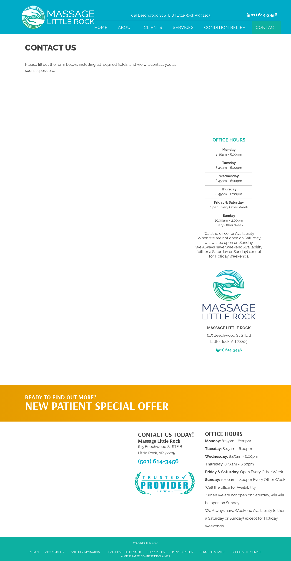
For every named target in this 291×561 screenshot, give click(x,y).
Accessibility (54, 552)
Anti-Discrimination (85, 552)
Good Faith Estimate (246, 552)
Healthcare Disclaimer (124, 552)
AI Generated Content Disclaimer (145, 556)
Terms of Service (212, 552)
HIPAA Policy (157, 552)
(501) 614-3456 (262, 15)
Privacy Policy (182, 552)
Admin (34, 552)
